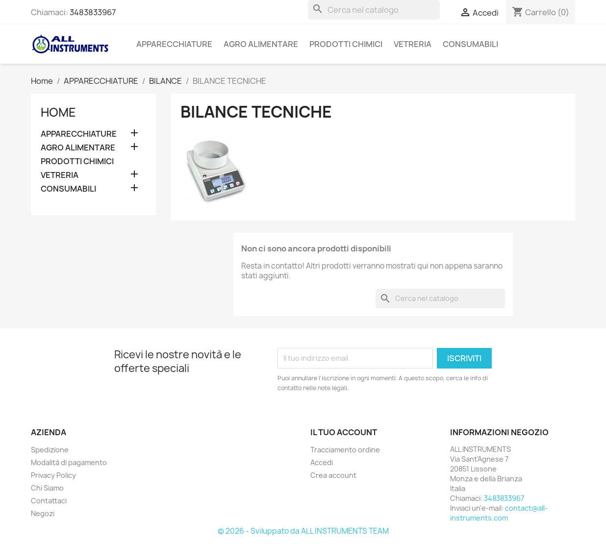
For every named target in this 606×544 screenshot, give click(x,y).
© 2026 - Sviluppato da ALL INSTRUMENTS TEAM (303, 531)
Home (58, 112)
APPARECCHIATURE (174, 44)
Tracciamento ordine (345, 449)
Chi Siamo (47, 488)
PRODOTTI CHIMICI (345, 44)
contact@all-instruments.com (499, 512)
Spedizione (50, 449)
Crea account (333, 475)
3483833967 (93, 12)
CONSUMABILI (470, 44)
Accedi (321, 462)
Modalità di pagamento (69, 462)
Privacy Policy (53, 475)
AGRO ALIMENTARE (261, 44)
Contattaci (49, 500)
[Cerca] (374, 10)
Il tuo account (343, 432)
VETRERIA (412, 44)
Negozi (42, 513)
